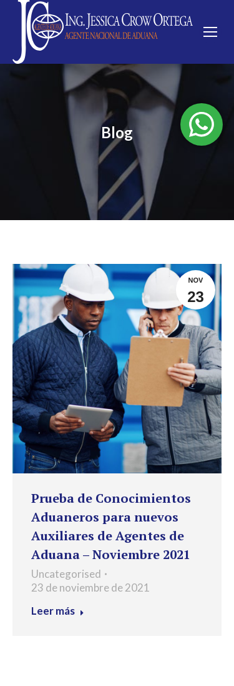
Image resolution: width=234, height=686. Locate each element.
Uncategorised (66, 573)
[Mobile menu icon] (210, 32)
